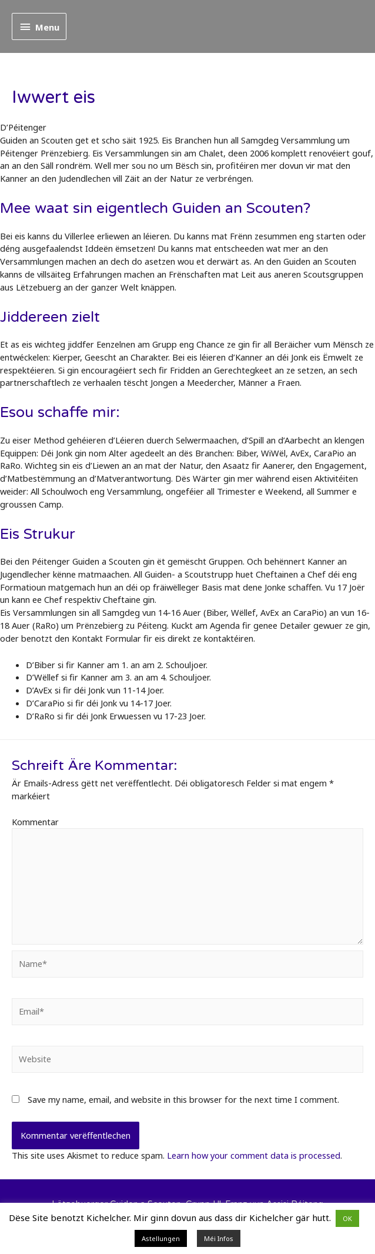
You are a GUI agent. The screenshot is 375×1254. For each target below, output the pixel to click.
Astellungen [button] (161, 1238)
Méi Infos (218, 1238)
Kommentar (35, 822)
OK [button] (347, 1218)
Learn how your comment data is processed (253, 1155)
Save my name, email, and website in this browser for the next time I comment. (183, 1099)
